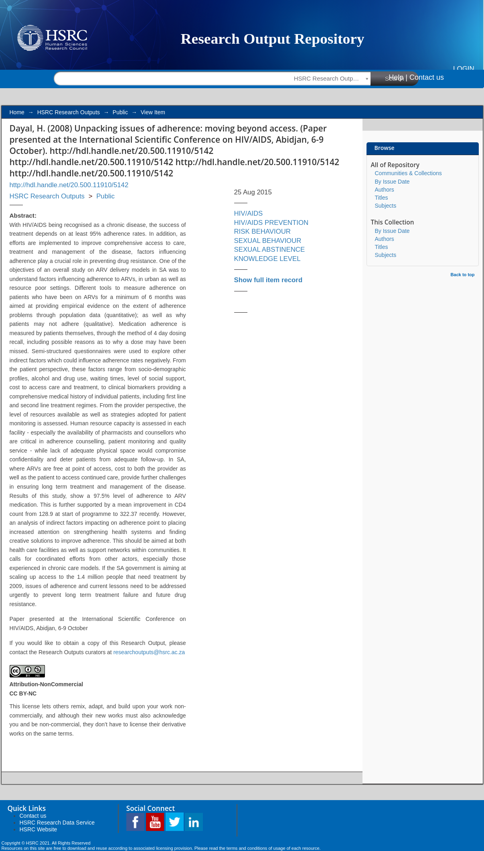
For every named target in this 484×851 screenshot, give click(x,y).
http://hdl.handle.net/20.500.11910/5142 (69, 185)
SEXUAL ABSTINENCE (269, 249)
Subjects (386, 205)
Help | (398, 77)
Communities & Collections (408, 173)
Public (120, 112)
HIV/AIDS (248, 213)
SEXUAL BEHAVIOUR (268, 241)
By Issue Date (392, 181)
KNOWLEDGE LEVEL (267, 259)
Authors (384, 189)
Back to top (463, 274)
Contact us (426, 77)
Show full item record (268, 280)
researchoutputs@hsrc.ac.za (149, 652)
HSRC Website (38, 829)
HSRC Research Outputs (68, 112)
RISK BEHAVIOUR (262, 231)
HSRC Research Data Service (57, 822)
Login (463, 69)
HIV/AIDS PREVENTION (271, 222)
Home (17, 112)
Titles (381, 197)
